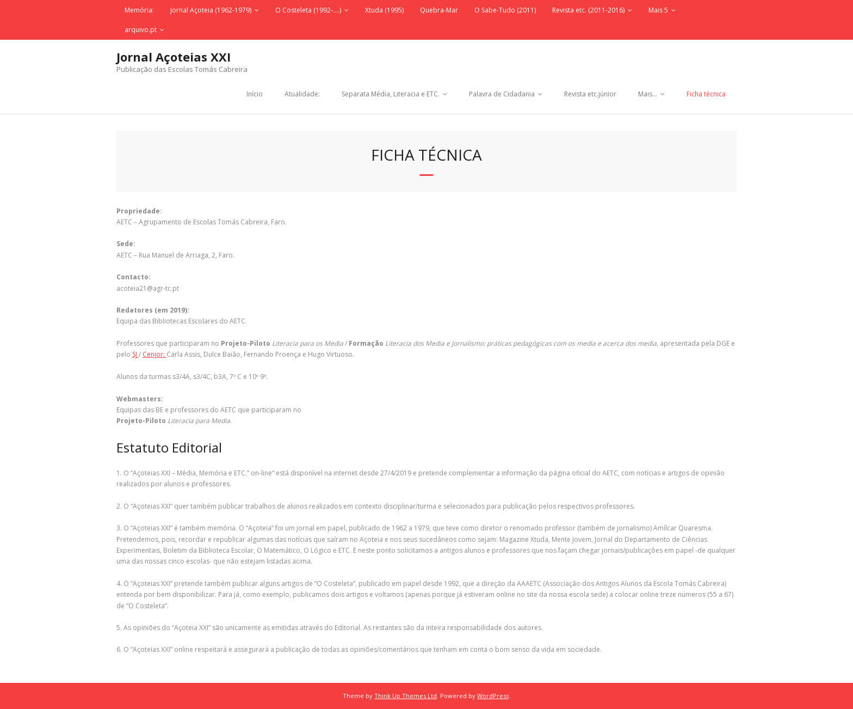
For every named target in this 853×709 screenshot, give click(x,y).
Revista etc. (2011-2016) (588, 10)
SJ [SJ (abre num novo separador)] (135, 354)
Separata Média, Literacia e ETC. (391, 94)
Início (254, 94)
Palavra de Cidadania (502, 94)
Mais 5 (658, 10)
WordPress (493, 696)
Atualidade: (302, 94)
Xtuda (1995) (384, 10)
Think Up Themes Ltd (405, 696)
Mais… (647, 94)
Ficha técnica (706, 94)
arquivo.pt (141, 29)
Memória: (139, 10)
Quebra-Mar (439, 10)
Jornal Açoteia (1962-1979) (210, 10)
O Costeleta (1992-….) (308, 10)
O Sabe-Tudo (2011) (505, 10)
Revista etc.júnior (590, 94)
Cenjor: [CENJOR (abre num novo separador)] (154, 354)
